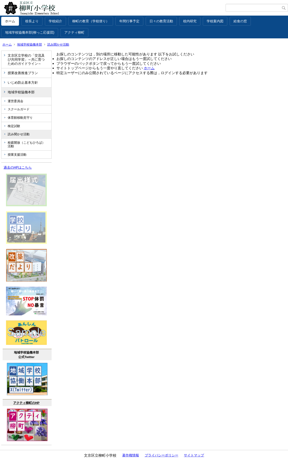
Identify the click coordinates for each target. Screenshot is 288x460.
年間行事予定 (129, 21)
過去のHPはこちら (18, 167)
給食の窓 (240, 21)
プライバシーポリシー (161, 455)
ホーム (10, 21)
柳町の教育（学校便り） (90, 21)
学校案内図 (215, 21)
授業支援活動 (17, 154)
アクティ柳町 (74, 32)
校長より (32, 21)
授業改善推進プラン (23, 73)
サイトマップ (194, 455)
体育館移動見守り (20, 117)
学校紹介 (55, 21)
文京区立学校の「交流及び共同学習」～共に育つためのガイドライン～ (26, 59)
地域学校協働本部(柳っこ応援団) (29, 32)
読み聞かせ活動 (58, 44)
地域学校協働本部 (29, 44)
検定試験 (14, 126)
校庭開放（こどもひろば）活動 (26, 144)
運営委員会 (15, 101)
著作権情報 (130, 455)
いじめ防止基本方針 (23, 82)
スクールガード (19, 109)
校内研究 (190, 21)
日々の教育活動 (161, 21)
